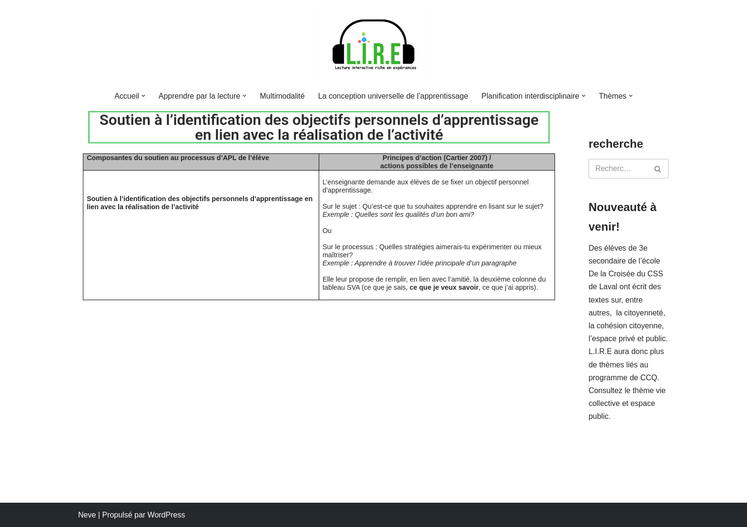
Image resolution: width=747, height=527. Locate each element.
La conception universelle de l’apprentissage (393, 96)
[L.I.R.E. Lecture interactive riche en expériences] (373, 43)
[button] (143, 96)
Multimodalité (282, 96)
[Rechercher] (617, 169)
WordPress (166, 515)
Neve (87, 515)
